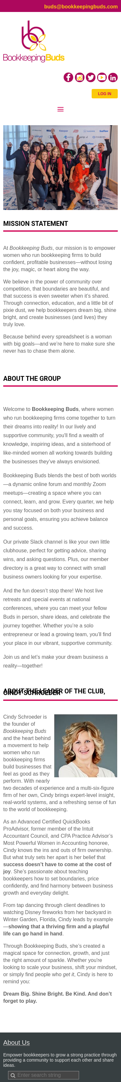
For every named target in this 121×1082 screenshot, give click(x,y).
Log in (104, 94)
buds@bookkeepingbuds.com (81, 6)
